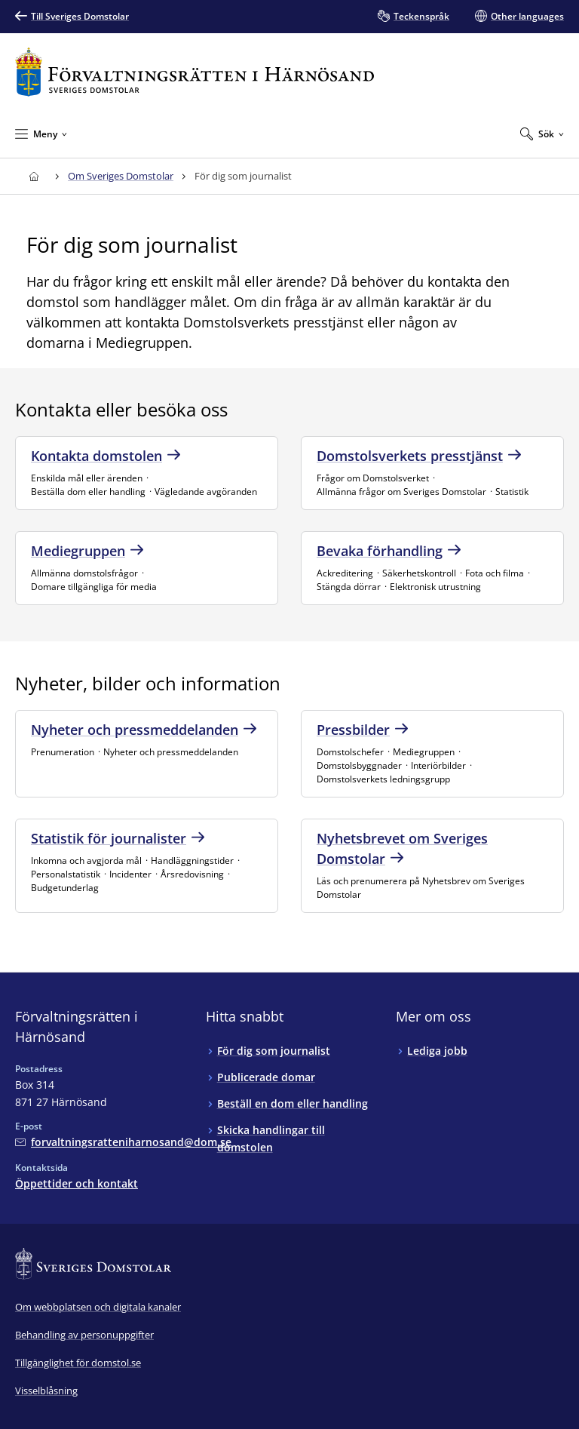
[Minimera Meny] (41, 133)
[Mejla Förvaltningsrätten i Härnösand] (123, 1142)
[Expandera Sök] (542, 133)
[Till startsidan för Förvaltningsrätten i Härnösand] (194, 72)
